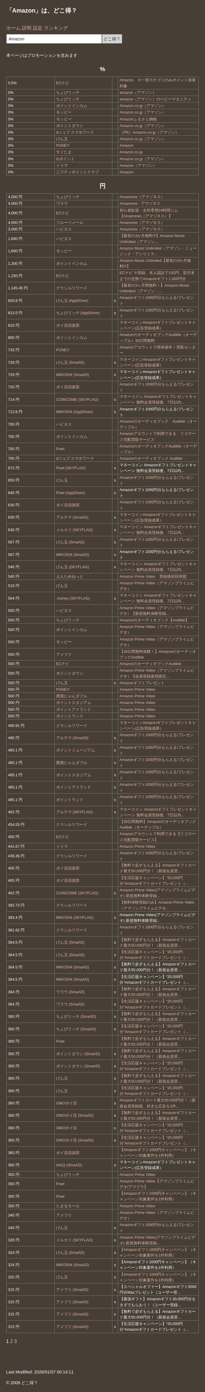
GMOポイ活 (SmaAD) (75, 1115)
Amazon (127, 145)
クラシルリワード (71, 288)
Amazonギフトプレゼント (142, 683)
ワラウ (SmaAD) (70, 992)
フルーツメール (69, 222)
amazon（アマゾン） (138, 92)
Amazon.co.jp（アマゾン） (143, 105)
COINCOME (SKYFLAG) (77, 399)
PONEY (63, 145)
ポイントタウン (69, 125)
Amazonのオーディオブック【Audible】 (154, 620)
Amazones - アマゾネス (140, 203)
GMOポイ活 (66, 1103)
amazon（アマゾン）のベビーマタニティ (156, 99)
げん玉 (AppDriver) (72, 300)
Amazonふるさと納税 (138, 119)
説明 (26, 27)
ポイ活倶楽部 (67, 325)
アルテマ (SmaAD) (72, 517)
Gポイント (65, 159)
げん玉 (62, 139)
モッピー (64, 112)
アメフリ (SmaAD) (72, 1289)
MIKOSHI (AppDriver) (74, 411)
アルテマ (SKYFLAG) (74, 812)
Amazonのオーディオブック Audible (151, 458)
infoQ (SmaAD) (69, 1165)
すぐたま (64, 152)
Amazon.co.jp (131, 152)
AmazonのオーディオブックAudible (150, 663)
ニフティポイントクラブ (77, 172)
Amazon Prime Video (137, 689)
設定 (37, 27)
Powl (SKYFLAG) (71, 468)
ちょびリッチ (67, 92)
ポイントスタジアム (73, 702)
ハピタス (64, 229)
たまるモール (67, 1206)
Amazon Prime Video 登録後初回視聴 (153, 576)
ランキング (56, 27)
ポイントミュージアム (75, 750)
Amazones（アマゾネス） (142, 197)
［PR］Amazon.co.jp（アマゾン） (149, 132)
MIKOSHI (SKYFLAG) (75, 917)
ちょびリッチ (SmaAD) (76, 1016)
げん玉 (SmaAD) (70, 362)
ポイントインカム (71, 105)
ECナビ (62, 83)
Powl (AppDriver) (70, 493)
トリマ (62, 165)
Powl (60, 449)
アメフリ (64, 654)
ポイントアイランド (73, 709)
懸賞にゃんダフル (71, 696)
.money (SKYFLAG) (73, 598)
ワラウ (62, 203)
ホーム (13, 27)
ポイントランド (69, 716)
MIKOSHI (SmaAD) (72, 374)
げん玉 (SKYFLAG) (72, 567)
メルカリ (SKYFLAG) (74, 530)
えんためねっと (69, 576)
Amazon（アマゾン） (138, 165)
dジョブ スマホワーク (75, 132)
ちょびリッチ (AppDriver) (78, 313)
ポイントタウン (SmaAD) (78, 1054)
